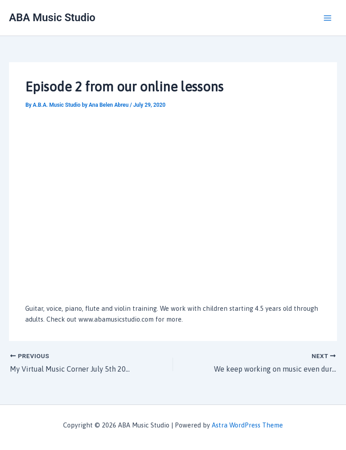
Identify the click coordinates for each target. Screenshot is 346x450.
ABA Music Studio (52, 17)
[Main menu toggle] (327, 18)
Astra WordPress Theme (247, 425)
